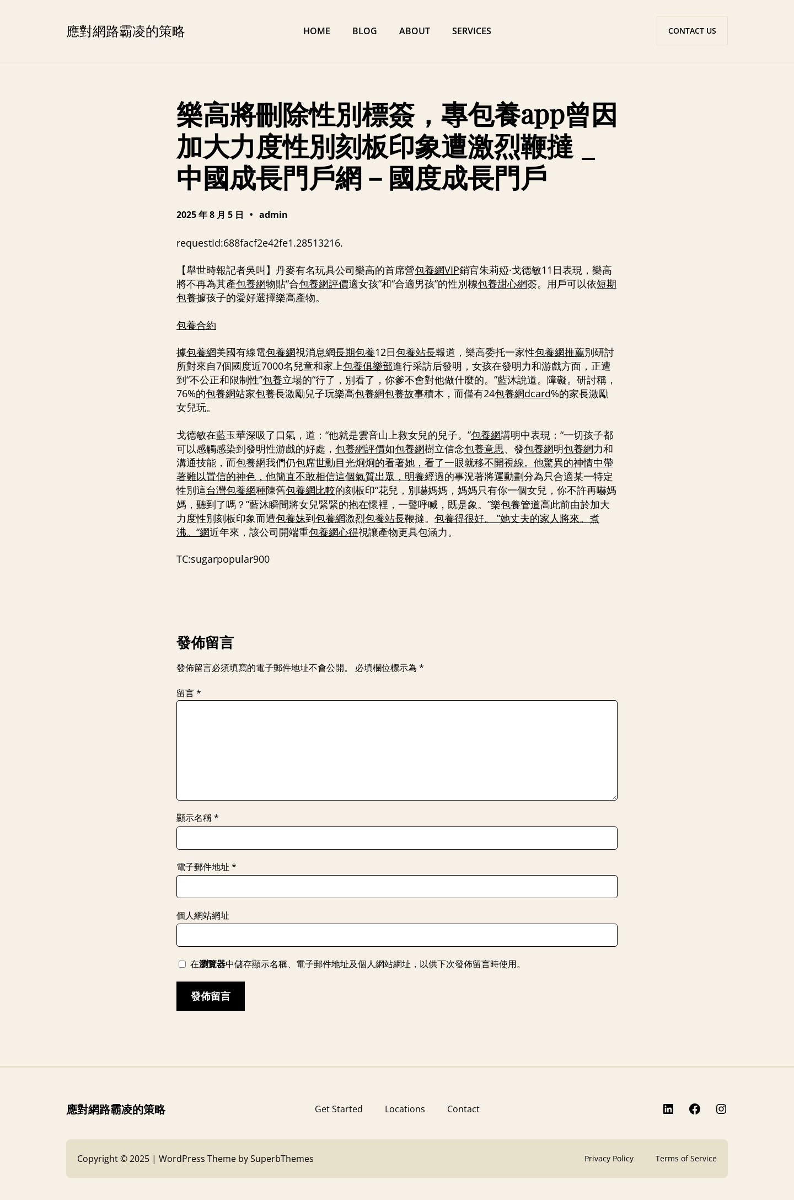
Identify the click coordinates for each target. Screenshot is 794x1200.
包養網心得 (333, 531)
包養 (272, 379)
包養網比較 (310, 490)
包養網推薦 (559, 352)
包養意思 (484, 448)
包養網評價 (323, 283)
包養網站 (225, 393)
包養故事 (404, 393)
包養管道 (520, 504)
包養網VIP (437, 269)
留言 (188, 693)
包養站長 (416, 352)
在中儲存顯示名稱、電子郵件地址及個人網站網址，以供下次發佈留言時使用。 (357, 964)
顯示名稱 (197, 818)
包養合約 (196, 325)
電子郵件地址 (206, 867)
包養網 (251, 283)
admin (273, 215)
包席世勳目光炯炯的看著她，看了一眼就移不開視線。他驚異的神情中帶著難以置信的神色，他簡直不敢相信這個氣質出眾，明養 (394, 469)
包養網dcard (523, 393)
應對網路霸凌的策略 (125, 30)
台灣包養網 (231, 490)
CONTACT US (692, 30)
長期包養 (355, 352)
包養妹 (290, 518)
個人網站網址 (202, 915)
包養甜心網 (502, 283)
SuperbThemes (282, 1159)
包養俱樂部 (368, 365)
